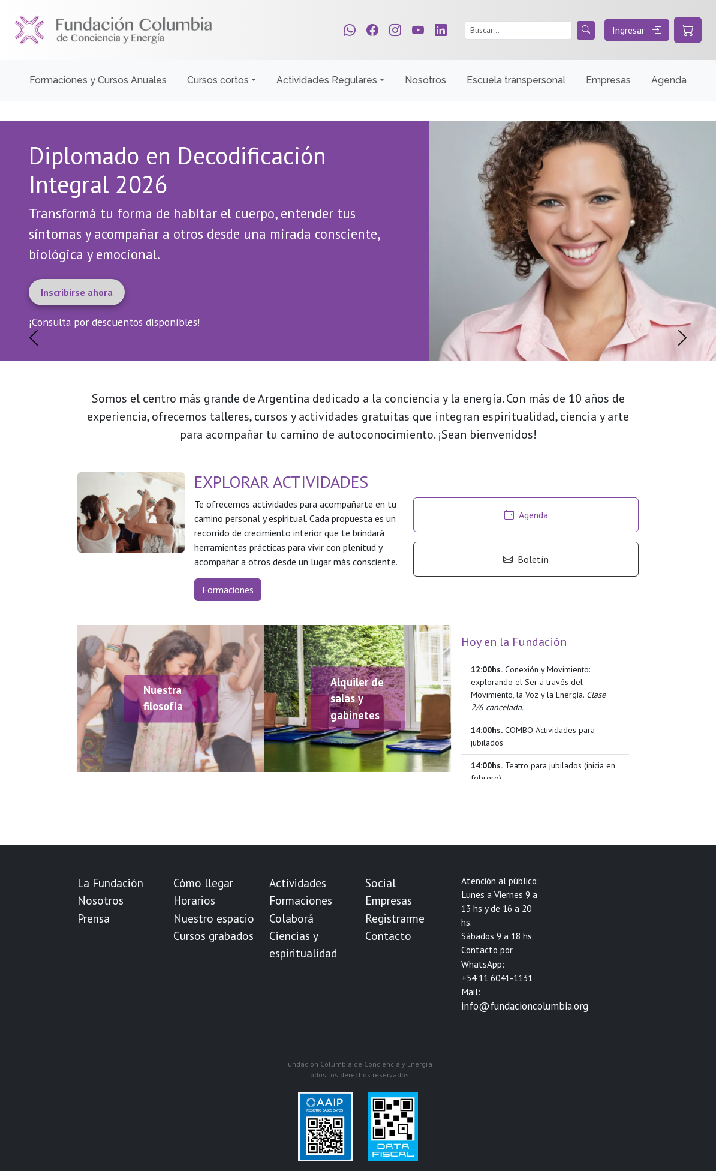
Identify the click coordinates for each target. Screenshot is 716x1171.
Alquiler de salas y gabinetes (357, 698)
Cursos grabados (213, 935)
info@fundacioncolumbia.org (524, 1006)
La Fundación (110, 882)
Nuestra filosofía (163, 698)
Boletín (526, 559)
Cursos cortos (218, 80)
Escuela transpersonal (516, 80)
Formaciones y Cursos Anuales (98, 80)
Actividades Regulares (326, 80)
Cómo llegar (203, 882)
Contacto (388, 935)
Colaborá (291, 918)
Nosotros (425, 80)
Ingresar (636, 30)
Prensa (93, 918)
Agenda (669, 80)
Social (380, 882)
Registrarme (395, 918)
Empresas (608, 80)
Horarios (194, 900)
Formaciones (228, 590)
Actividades (297, 882)
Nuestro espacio (213, 918)
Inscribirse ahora (77, 292)
